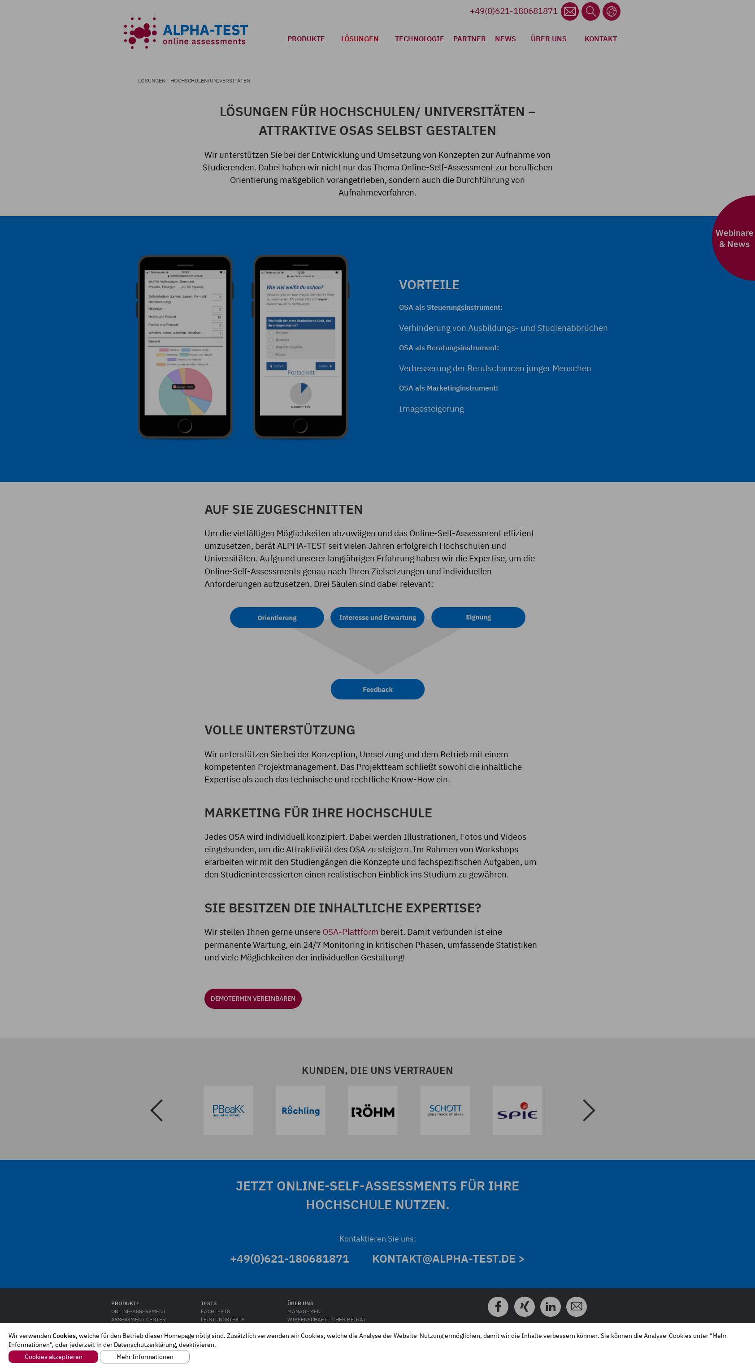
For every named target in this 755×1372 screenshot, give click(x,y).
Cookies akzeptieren (53, 1357)
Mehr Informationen (145, 1357)
